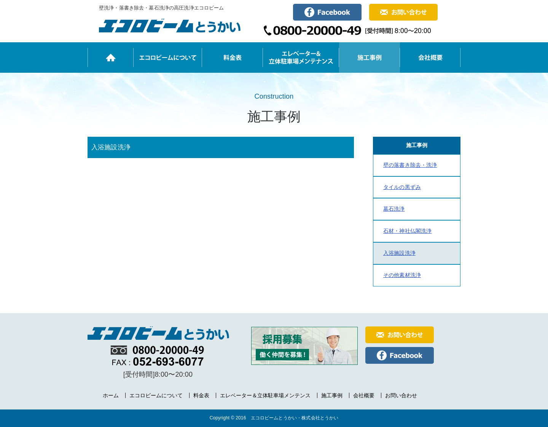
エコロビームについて (156, 395)
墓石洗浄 (394, 209)
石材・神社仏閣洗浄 (407, 231)
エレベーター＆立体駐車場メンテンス (265, 395)
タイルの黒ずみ (402, 187)
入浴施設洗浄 (399, 253)
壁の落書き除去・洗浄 (410, 165)
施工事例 (331, 395)
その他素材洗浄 (402, 275)
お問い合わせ (401, 395)
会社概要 (363, 395)
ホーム (111, 395)
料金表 (201, 395)
